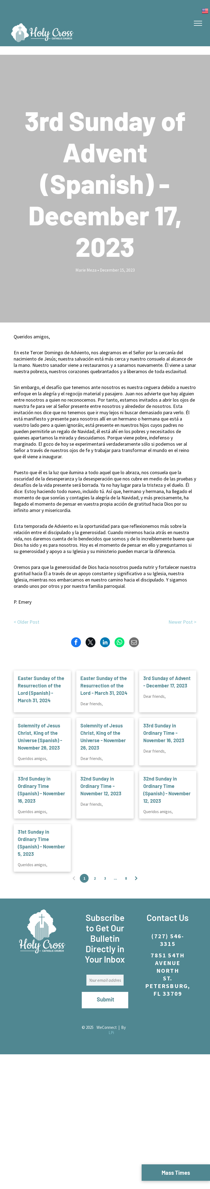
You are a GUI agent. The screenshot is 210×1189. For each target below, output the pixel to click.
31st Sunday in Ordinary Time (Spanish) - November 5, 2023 (41, 843)
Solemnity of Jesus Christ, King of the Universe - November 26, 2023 (103, 736)
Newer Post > (182, 622)
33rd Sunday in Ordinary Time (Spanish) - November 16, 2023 (41, 790)
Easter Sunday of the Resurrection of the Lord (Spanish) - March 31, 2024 (41, 689)
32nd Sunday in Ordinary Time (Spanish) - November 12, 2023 (167, 790)
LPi (111, 1032)
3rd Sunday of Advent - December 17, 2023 (167, 682)
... (115, 878)
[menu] (198, 23)
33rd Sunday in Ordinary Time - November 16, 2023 (163, 732)
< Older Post (26, 622)
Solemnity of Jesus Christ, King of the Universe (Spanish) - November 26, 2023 (40, 736)
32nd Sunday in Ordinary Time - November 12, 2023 (100, 786)
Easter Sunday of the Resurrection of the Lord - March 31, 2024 (103, 685)
